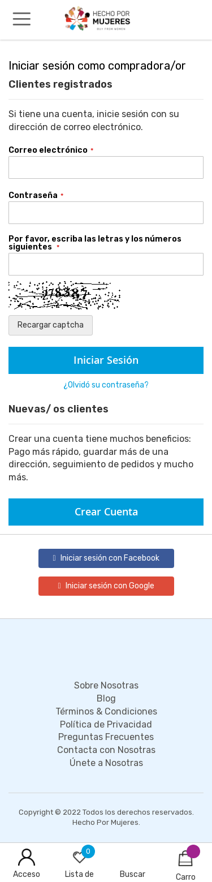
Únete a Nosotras (106, 763)
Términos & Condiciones (106, 711)
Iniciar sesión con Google (106, 586)
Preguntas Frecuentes (106, 737)
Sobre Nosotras (106, 685)
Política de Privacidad (106, 724)
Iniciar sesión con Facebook (106, 558)
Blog (106, 698)
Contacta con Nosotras (106, 750)
